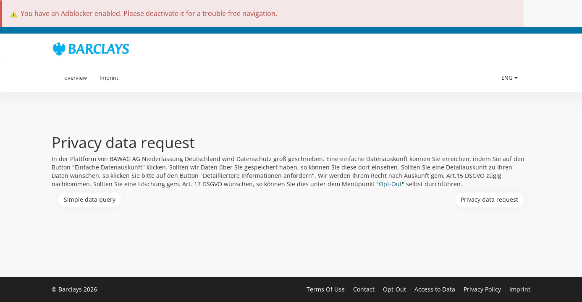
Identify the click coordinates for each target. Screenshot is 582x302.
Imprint (109, 77)
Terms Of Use (326, 289)
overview (75, 77)
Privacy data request (489, 199)
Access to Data (435, 289)
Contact (364, 289)
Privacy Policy (483, 289)
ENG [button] (509, 77)
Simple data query (89, 199)
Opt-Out (390, 184)
